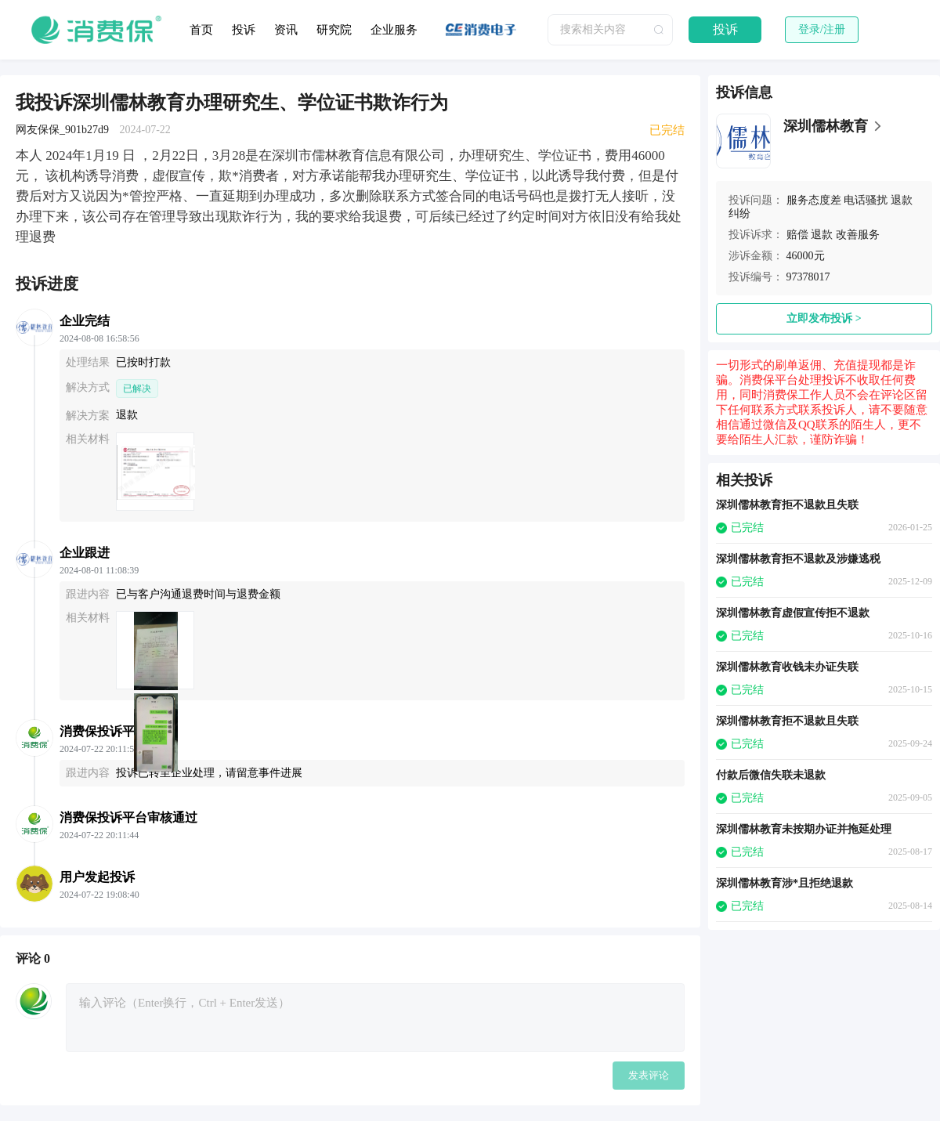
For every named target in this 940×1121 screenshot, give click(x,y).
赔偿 (797, 234)
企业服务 (394, 30)
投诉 (243, 30)
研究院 (334, 30)
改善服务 (858, 234)
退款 (822, 234)
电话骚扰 (866, 200)
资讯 (286, 30)
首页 (201, 30)
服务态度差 (813, 200)
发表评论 (648, 1075)
